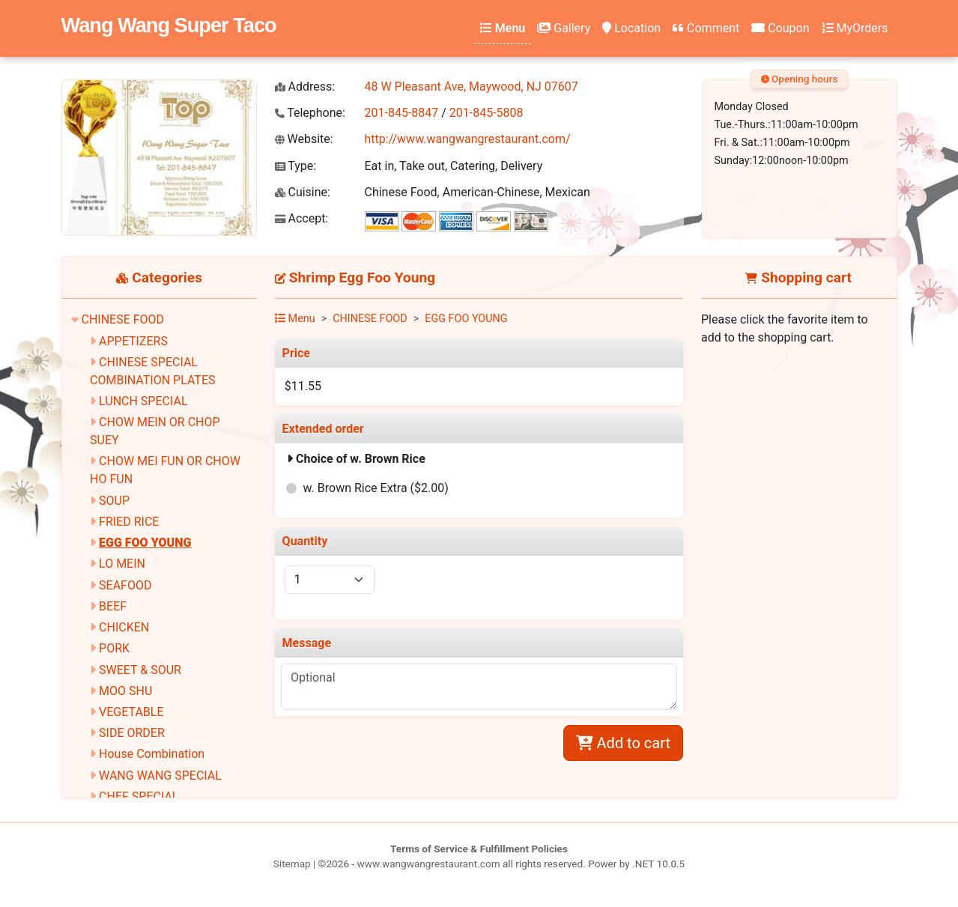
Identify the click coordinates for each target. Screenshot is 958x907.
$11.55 (303, 386)
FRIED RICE (129, 522)
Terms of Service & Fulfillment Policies (479, 849)
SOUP (114, 501)
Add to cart (623, 743)
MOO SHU (125, 691)
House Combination (151, 754)
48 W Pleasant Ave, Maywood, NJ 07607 (471, 86)
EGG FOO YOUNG (145, 543)
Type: (296, 166)
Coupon (780, 28)
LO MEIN (122, 563)
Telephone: (310, 113)
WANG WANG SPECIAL (160, 775)
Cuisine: (302, 192)
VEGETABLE (131, 712)
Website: (304, 139)
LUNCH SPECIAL (143, 401)
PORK (114, 648)
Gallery (563, 28)
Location (631, 28)
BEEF (113, 606)
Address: (305, 86)
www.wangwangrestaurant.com (428, 864)
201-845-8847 (402, 113)
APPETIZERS (133, 341)
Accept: (302, 218)
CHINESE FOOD (122, 319)
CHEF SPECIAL (138, 796)
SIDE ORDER (132, 733)
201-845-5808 (486, 113)
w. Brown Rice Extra (376, 488)
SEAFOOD (125, 585)
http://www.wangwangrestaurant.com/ (468, 139)
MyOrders (855, 28)
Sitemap (292, 864)
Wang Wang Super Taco (168, 25)
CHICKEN (124, 627)
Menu (502, 28)
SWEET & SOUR (140, 670)
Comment (706, 28)
